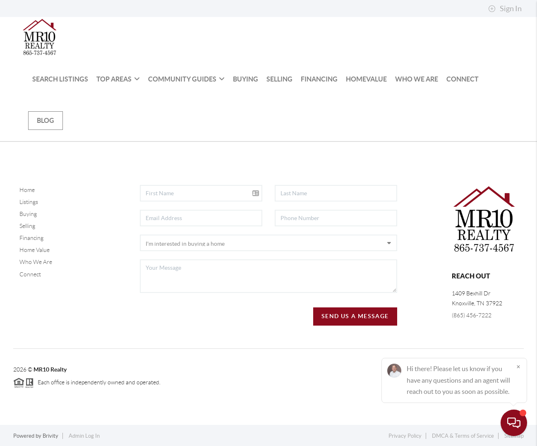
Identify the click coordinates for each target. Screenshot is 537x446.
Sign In (505, 9)
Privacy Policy (405, 436)
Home (27, 190)
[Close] (518, 366)
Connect (462, 79)
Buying (245, 79)
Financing (319, 79)
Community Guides (186, 79)
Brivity (50, 436)
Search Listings (60, 79)
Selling (279, 79)
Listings (28, 202)
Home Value (34, 250)
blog (45, 120)
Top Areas (118, 79)
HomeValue (366, 79)
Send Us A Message (355, 316)
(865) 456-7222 (471, 315)
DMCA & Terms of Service (463, 436)
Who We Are (416, 79)
